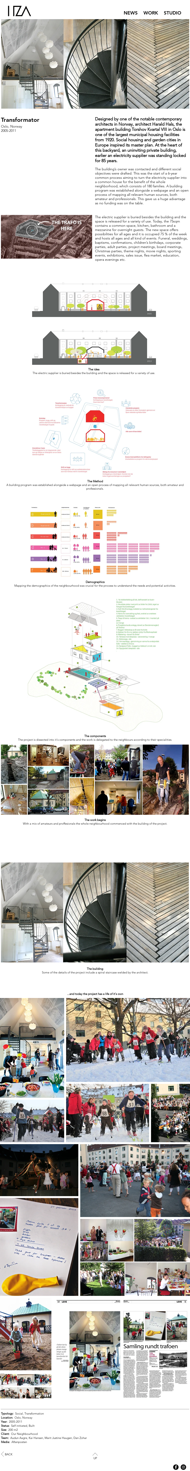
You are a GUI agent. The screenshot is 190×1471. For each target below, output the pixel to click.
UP (95, 1458)
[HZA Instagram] (183, 1467)
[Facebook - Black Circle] (176, 1467)
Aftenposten (19, 1442)
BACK (8, 1454)
